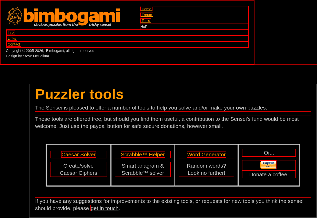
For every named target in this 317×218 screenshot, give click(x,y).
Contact (14, 44)
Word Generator (206, 154)
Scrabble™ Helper (143, 154)
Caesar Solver (79, 154)
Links (12, 38)
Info (11, 32)
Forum (147, 15)
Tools (146, 21)
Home (146, 9)
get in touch (105, 208)
